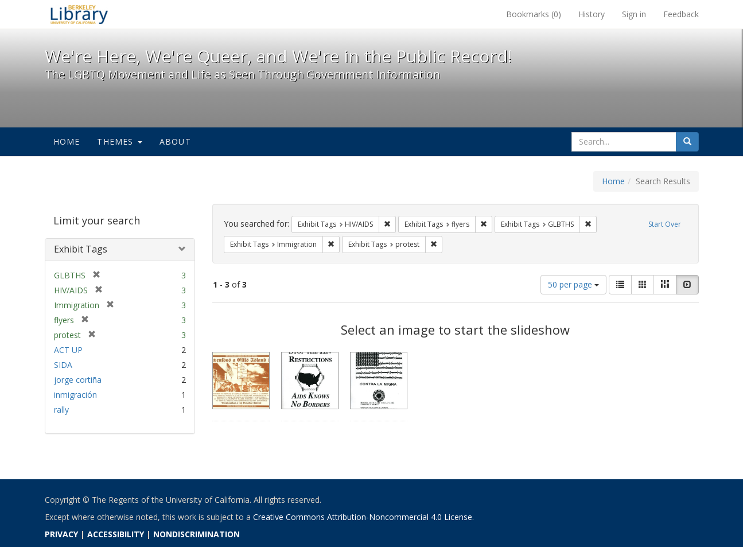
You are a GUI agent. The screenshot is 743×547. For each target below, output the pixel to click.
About (175, 141)
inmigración (75, 394)
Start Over (664, 224)
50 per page (573, 284)
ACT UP (68, 349)
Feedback (681, 14)
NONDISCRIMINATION (196, 534)
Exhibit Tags (80, 249)
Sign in (634, 14)
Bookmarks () (533, 14)
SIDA (63, 364)
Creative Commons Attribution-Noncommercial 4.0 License (362, 516)
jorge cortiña (78, 379)
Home (66, 141)
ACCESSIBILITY (115, 534)
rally (61, 409)
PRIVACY (61, 534)
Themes (119, 141)
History (591, 14)
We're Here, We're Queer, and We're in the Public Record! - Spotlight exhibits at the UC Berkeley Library (79, 14)
